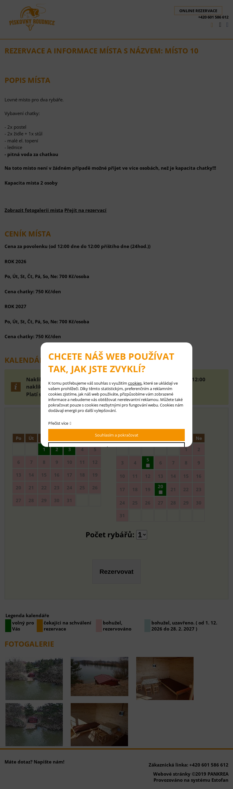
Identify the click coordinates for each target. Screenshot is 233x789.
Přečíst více (58, 423)
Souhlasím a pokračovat (116, 435)
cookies (135, 383)
